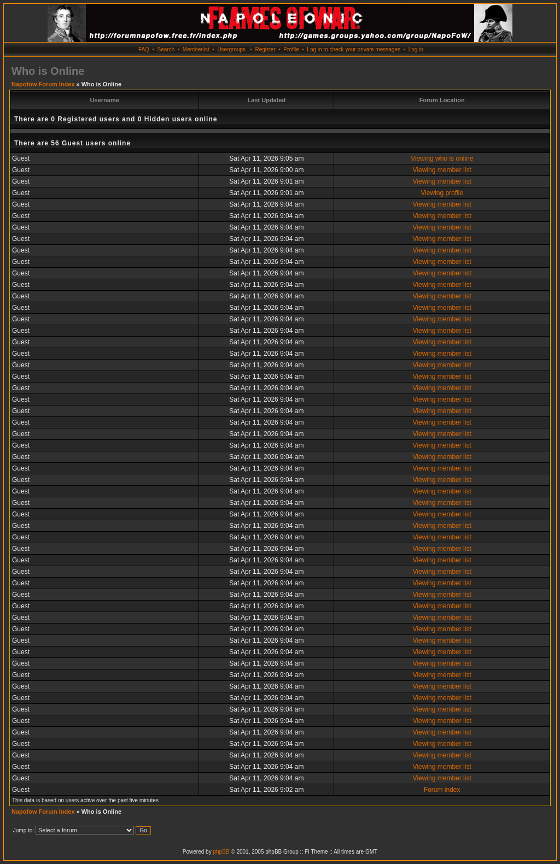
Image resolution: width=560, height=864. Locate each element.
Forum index (442, 790)
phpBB (221, 852)
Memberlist (196, 49)
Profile (291, 49)
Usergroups (231, 49)
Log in (416, 49)
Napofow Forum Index (43, 84)
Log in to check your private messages (353, 49)
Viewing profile (442, 193)
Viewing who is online (442, 158)
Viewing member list (442, 170)
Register (265, 49)
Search (166, 49)
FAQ (143, 49)
